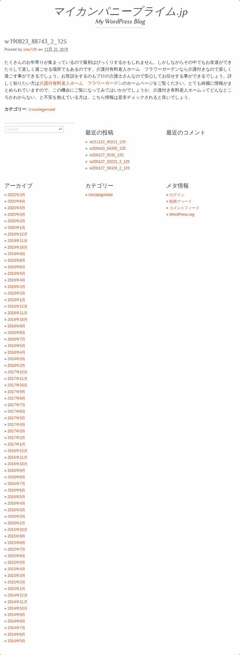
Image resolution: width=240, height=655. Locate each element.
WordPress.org (181, 214)
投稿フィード (180, 201)
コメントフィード (184, 208)
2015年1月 (16, 589)
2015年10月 (18, 529)
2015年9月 (16, 536)
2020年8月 (16, 201)
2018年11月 (18, 313)
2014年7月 (16, 628)
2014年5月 (16, 641)
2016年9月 (16, 470)
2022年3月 (16, 195)
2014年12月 (18, 595)
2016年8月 (16, 477)
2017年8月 (16, 398)
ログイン (176, 195)
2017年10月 (18, 385)
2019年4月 (16, 280)
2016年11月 (18, 457)
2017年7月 (16, 405)
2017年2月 (16, 438)
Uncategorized (42, 109)
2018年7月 (16, 339)
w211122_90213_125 (107, 142)
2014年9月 (16, 614)
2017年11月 (18, 378)
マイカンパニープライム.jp (120, 12)
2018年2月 (16, 365)
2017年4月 (16, 424)
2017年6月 (16, 411)
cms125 (30, 49)
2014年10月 (18, 608)
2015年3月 (16, 575)
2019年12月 (18, 234)
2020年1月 (16, 227)
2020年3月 (16, 214)
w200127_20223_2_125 (109, 161)
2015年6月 (16, 556)
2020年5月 (16, 208)
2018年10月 (18, 319)
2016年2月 (16, 516)
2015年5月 (16, 562)
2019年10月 (18, 247)
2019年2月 (16, 293)
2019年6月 (16, 267)
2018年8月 (16, 332)
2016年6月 (16, 490)
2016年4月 (16, 503)
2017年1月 (16, 444)
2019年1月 (16, 300)
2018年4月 (16, 352)
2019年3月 (16, 287)
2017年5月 (16, 418)
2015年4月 (16, 569)
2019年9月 (16, 254)
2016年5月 (16, 497)
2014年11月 (18, 602)
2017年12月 (18, 372)
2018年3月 (16, 359)
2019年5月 (16, 273)
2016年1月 (16, 523)
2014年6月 (16, 634)
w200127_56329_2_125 (109, 168)
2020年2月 (16, 221)
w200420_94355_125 (107, 148)
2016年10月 (18, 464)
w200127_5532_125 (106, 155)
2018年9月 (16, 326)
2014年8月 (16, 621)
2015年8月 (16, 543)
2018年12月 (18, 306)
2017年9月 (16, 392)
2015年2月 (16, 582)
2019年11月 (18, 241)
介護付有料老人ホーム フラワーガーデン (80, 83)
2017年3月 (16, 431)
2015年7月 (16, 549)
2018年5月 (16, 346)
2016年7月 (16, 483)
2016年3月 (16, 510)
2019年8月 (16, 260)
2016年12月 (18, 451)
